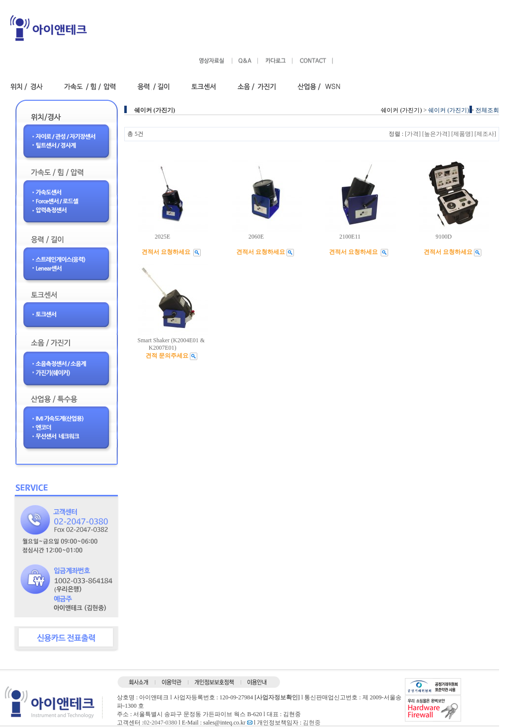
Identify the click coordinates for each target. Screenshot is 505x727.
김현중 (312, 722)
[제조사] (485, 133)
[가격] (413, 133)
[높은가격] (436, 133)
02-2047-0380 (160, 722)
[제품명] (462, 133)
